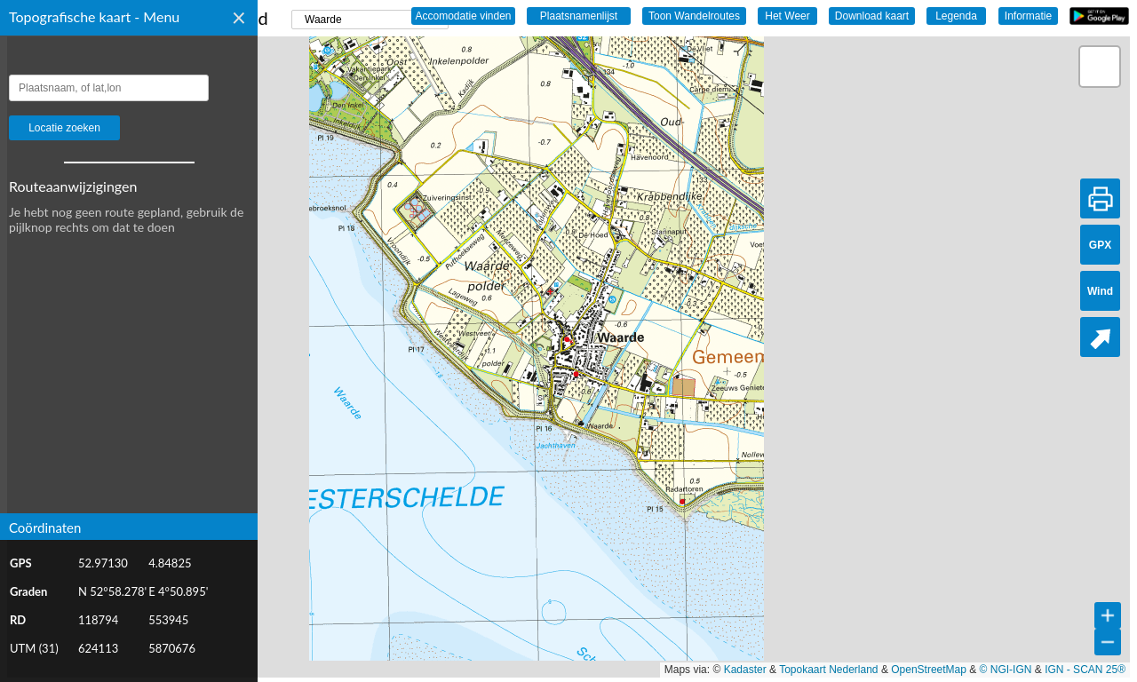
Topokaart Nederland (828, 669)
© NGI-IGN (1006, 669)
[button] (1099, 66)
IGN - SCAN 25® (1085, 669)
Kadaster (745, 669)
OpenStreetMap (928, 669)
